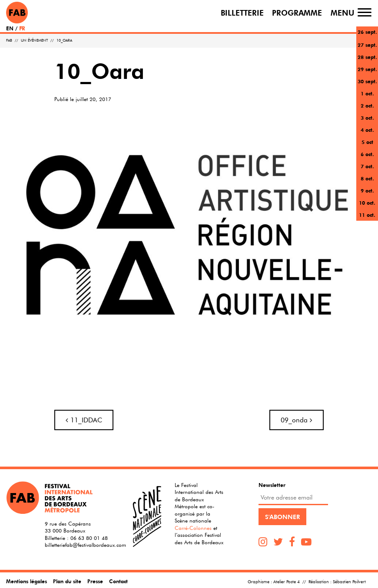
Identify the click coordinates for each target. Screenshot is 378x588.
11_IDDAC (84, 419)
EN (9, 28)
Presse (95, 581)
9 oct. (367, 190)
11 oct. (367, 214)
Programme (297, 12)
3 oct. (367, 117)
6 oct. (367, 153)
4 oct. (367, 129)
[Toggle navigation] (364, 12)
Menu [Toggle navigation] (343, 12)
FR (22, 28)
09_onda (296, 419)
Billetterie (242, 12)
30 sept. (367, 81)
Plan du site (67, 581)
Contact (118, 581)
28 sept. (367, 56)
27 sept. (367, 44)
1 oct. (367, 93)
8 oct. (367, 178)
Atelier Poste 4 (286, 582)
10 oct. (367, 202)
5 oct (367, 141)
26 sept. (367, 31)
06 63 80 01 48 (89, 537)
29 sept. (367, 68)
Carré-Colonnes (193, 527)
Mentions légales (26, 581)
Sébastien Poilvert (349, 582)
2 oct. (367, 105)
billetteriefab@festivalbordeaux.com (85, 544)
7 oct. (367, 166)
